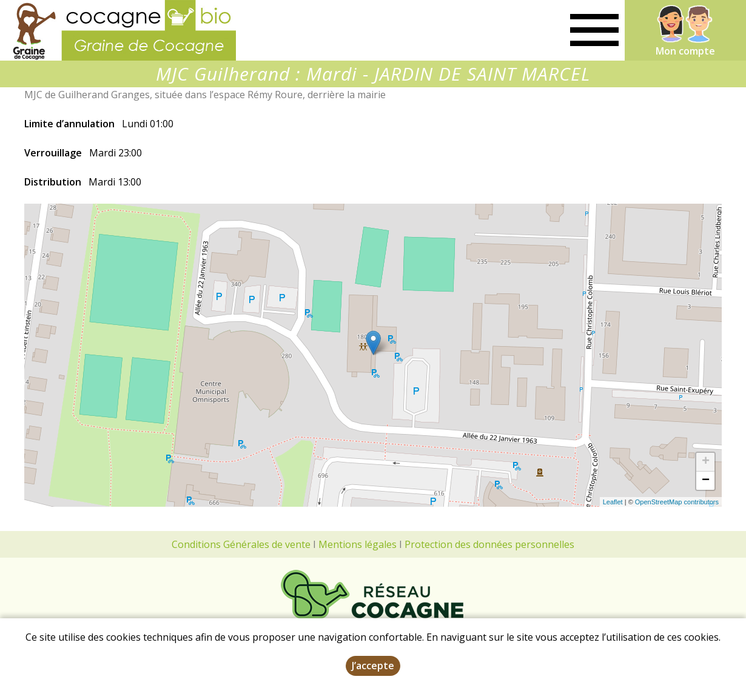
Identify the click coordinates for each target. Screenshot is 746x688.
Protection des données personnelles (489, 544)
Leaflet (613, 502)
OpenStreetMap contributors (677, 502)
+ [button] (706, 462)
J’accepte (373, 665)
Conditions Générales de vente (241, 544)
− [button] (706, 481)
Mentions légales (357, 544)
